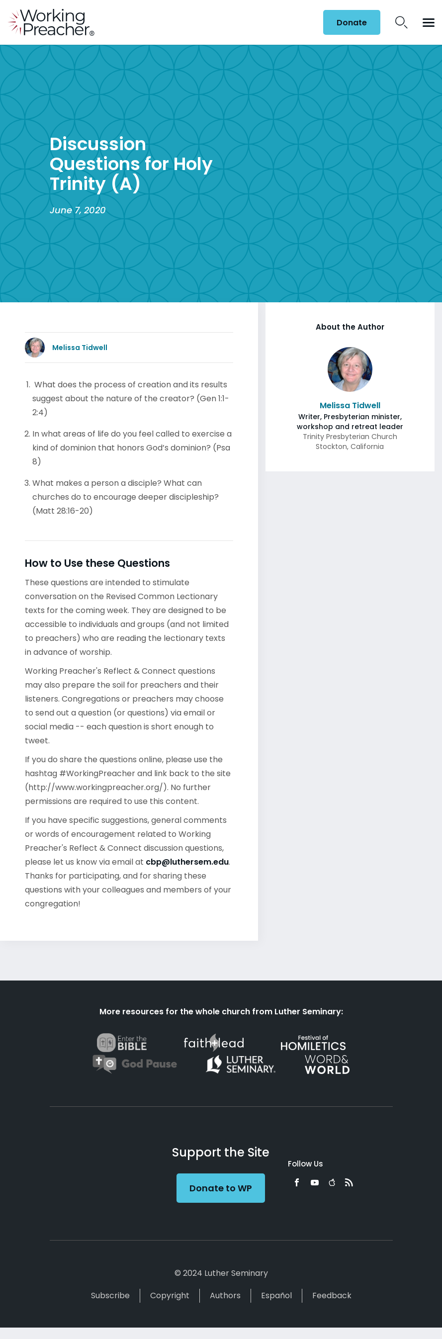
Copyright (169, 1295)
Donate (352, 22)
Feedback (332, 1295)
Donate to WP (220, 1188)
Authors (225, 1295)
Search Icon (401, 22)
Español (276, 1295)
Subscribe (110, 1295)
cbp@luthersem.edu (187, 862)
